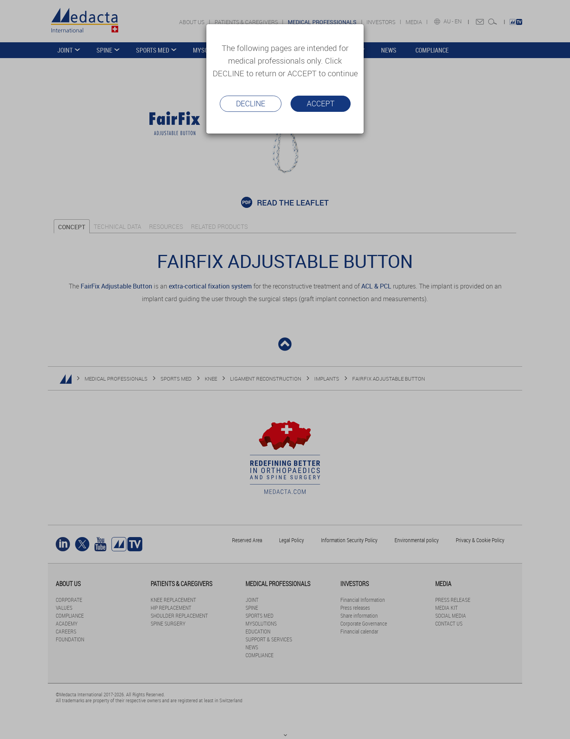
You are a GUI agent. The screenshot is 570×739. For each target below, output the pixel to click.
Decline (250, 103)
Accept (320, 103)
